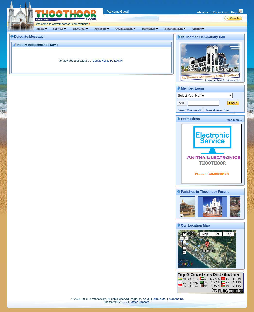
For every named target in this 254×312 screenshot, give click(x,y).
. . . (125, 301)
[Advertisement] (91, 84)
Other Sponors (140, 301)
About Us (159, 298)
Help (234, 12)
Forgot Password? (189, 110)
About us (203, 12)
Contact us (220, 12)
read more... (235, 120)
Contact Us (176, 298)
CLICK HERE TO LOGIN (108, 60)
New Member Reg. (217, 110)
